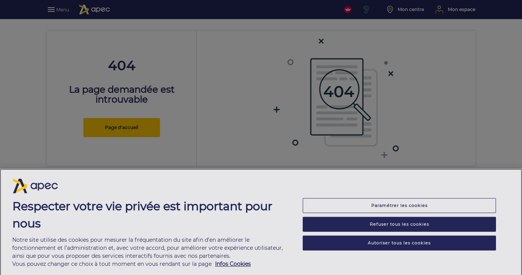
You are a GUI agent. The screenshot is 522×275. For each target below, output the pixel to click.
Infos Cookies (233, 266)
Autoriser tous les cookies (399, 244)
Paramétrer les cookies (399, 207)
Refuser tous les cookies (399, 226)
